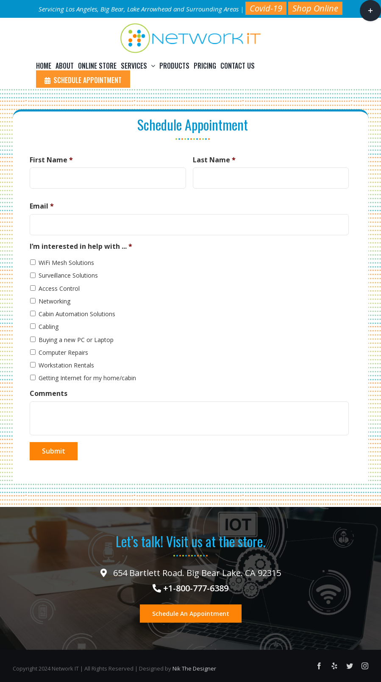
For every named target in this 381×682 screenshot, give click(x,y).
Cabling (48, 327)
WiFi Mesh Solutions (66, 263)
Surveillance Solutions (68, 275)
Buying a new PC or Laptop (76, 340)
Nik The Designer (194, 668)
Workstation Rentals (66, 365)
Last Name (214, 160)
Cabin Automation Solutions (77, 314)
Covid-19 (266, 8)
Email (42, 206)
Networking (54, 301)
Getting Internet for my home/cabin (87, 378)
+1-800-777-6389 (190, 588)
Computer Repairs (63, 352)
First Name (51, 160)
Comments (48, 393)
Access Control (59, 288)
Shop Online (315, 8)
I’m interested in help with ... (81, 246)
